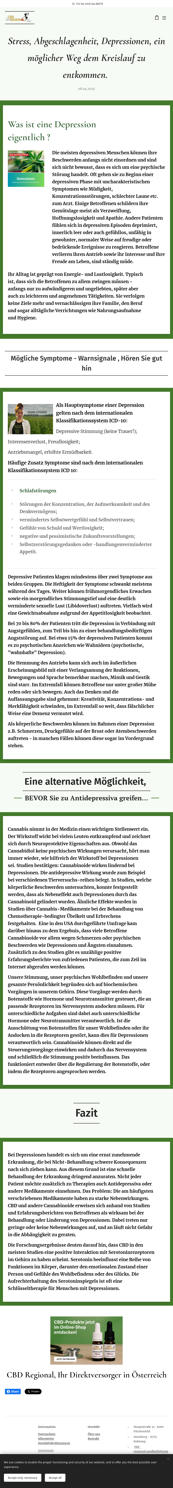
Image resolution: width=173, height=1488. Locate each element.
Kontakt (93, 1438)
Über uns (94, 1434)
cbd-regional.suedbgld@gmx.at (151, 1451)
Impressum (46, 1450)
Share (13, 1391)
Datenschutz (46, 1434)
